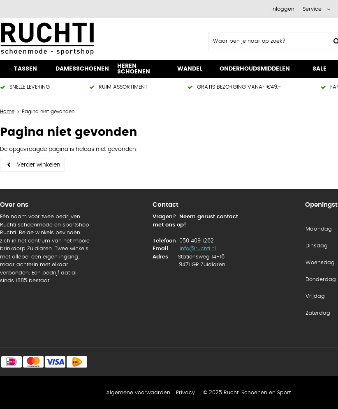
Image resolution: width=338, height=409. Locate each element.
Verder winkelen (38, 165)
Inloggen (282, 9)
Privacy (185, 392)
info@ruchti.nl (198, 248)
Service (312, 9)
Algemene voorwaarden (138, 392)
